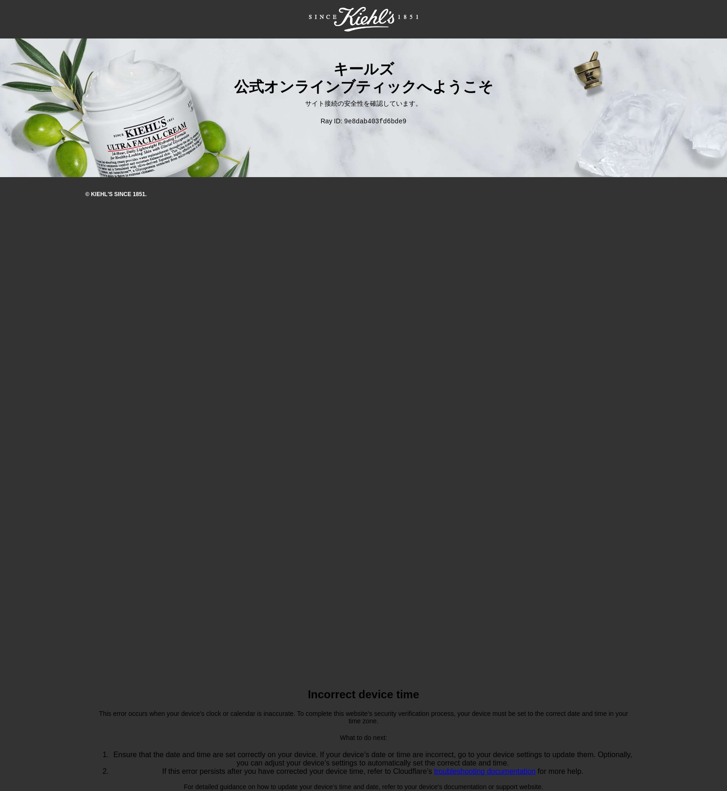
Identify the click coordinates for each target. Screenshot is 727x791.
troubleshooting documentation (485, 772)
